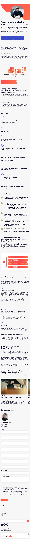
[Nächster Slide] (28, 376)
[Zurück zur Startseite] (3, 1)
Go (10, 536)
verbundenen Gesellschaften (9, 489)
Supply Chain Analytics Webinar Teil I (9, 80)
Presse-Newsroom (4, 513)
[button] (28, 2)
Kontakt (2, 505)
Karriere (2, 515)
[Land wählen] (5, 536)
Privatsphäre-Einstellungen (5, 528)
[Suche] (26, 2)
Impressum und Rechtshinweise (6, 530)
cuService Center (4, 507)
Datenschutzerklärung (10, 488)
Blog (1, 512)
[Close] (28, 534)
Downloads (3, 506)
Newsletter (3, 514)
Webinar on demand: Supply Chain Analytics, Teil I (12, 36)
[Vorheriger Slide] (26, 376)
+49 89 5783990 (4, 426)
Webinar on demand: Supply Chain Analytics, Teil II (13, 39)
